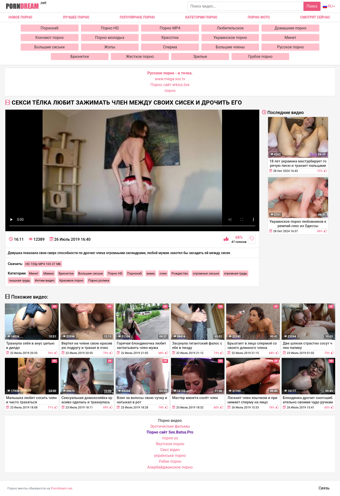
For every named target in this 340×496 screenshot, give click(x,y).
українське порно (170, 455)
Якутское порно (170, 444)
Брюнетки (80, 56)
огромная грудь (235, 273)
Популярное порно (137, 17)
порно (170, 90)
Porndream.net (61, 488)
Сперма (170, 47)
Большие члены (230, 47)
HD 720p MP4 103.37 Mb (43, 264)
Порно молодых (110, 37)
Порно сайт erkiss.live (170, 84)
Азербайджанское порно (170, 467)
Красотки (170, 37)
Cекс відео (170, 449)
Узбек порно (170, 461)
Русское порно (290, 47)
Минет (290, 37)
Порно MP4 (170, 28)
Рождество (179, 273)
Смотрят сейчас (315, 17)
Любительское (230, 28)
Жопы (109, 47)
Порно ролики (98, 280)
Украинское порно (230, 37)
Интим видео (44, 280)
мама (151, 273)
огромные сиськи (206, 273)
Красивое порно (71, 280)
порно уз (170, 438)
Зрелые (200, 56)
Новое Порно (20, 17)
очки (163, 273)
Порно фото (259, 17)
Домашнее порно (290, 28)
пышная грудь (19, 280)
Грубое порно (260, 56)
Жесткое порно (140, 56)
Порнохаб (49, 28)
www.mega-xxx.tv (170, 79)
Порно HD (110, 28)
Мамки (48, 273)
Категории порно (201, 17)
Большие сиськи (50, 47)
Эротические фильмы (170, 426)
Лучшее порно (76, 17)
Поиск (311, 6)
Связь (324, 488)
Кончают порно (50, 37)
